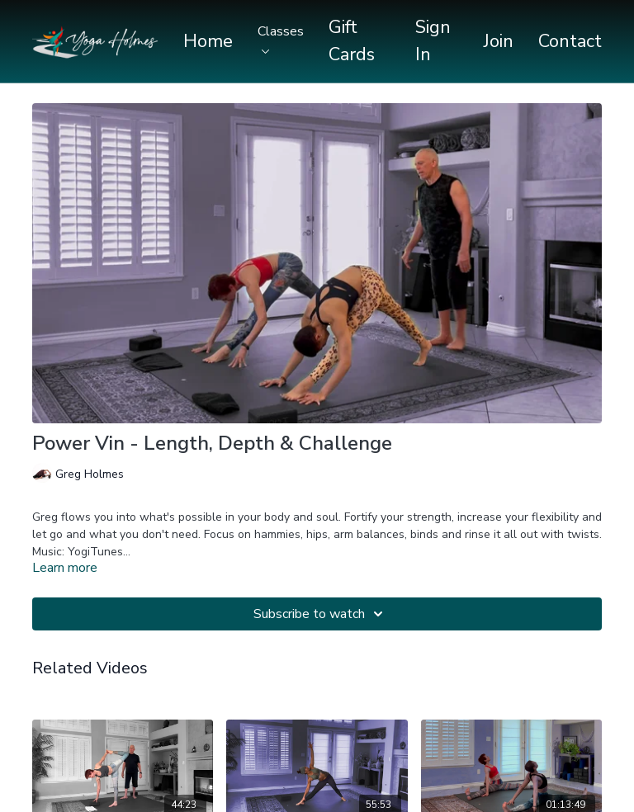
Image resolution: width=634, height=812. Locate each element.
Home (208, 41)
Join (498, 41)
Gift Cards (352, 41)
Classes (281, 38)
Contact (570, 41)
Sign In (433, 41)
